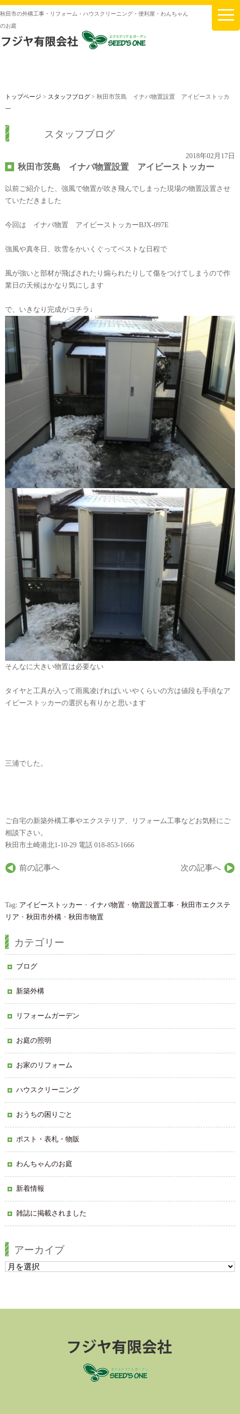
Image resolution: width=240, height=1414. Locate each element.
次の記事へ (201, 867)
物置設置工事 (153, 905)
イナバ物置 (107, 905)
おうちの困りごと (44, 1114)
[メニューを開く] (226, 15)
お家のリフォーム (44, 1065)
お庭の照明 (33, 1040)
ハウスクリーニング (47, 1090)
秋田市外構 (43, 917)
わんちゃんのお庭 (44, 1164)
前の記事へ (39, 867)
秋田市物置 (86, 917)
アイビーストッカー (51, 905)
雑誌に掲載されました (51, 1213)
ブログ (26, 966)
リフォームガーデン (47, 1016)
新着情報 (30, 1188)
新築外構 (30, 991)
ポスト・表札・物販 (47, 1139)
